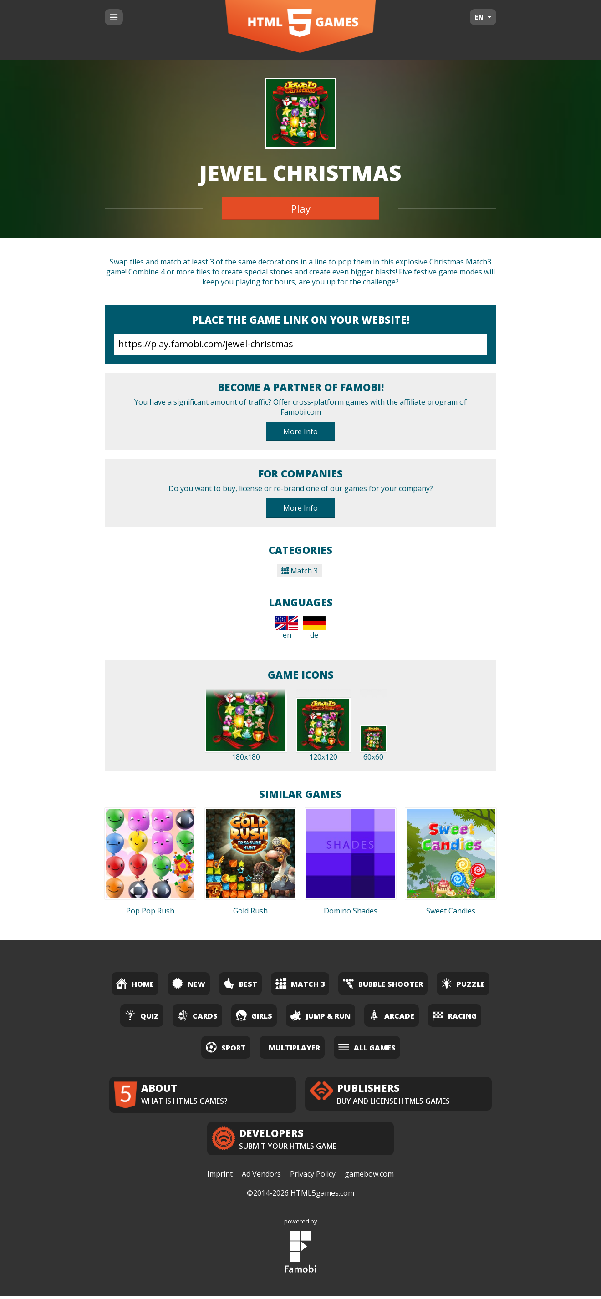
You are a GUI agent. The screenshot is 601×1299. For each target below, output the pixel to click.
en (286, 628)
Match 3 (299, 571)
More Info (300, 431)
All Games (367, 1047)
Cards (197, 1015)
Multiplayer (294, 1048)
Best (240, 983)
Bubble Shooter (383, 983)
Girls (254, 1015)
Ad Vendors (261, 1177)
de (314, 628)
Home (135, 983)
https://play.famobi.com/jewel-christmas (300, 344)
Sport (226, 1047)
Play (301, 208)
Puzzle (463, 983)
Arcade (391, 1015)
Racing (455, 1015)
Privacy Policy (313, 1177)
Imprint (220, 1177)
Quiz (142, 1015)
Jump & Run (320, 1015)
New (188, 983)
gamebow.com (369, 1177)
